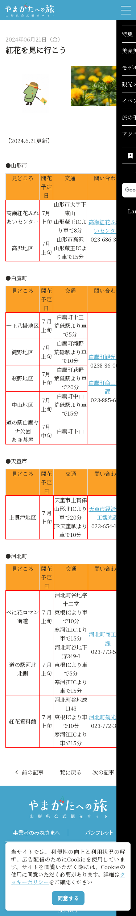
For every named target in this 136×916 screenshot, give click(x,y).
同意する (68, 898)
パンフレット (99, 832)
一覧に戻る (68, 772)
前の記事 (29, 772)
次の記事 (107, 772)
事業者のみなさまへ (36, 832)
